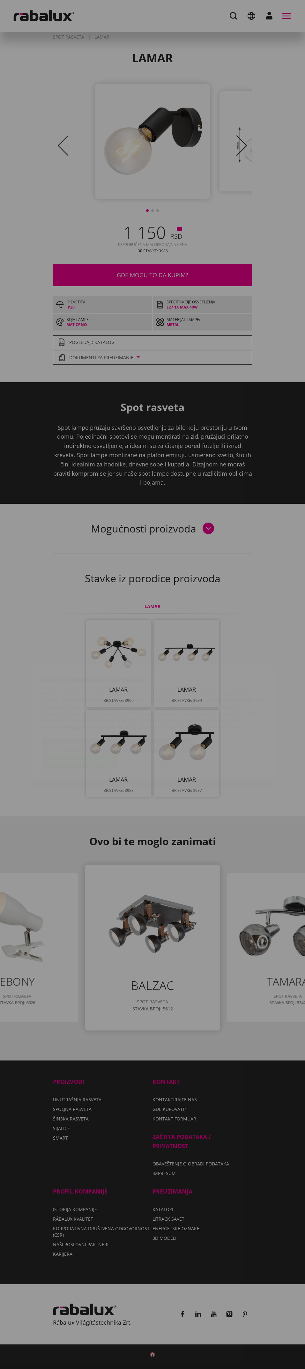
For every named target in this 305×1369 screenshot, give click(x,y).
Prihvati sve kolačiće (79, 724)
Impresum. (223, 689)
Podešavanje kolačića (81, 707)
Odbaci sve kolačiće (158, 707)
